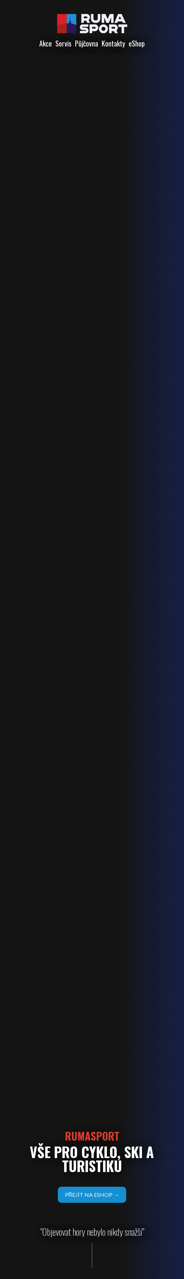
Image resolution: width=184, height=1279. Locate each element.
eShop (137, 43)
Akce (45, 43)
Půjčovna (86, 43)
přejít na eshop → (92, 1194)
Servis (63, 43)
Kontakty (113, 43)
